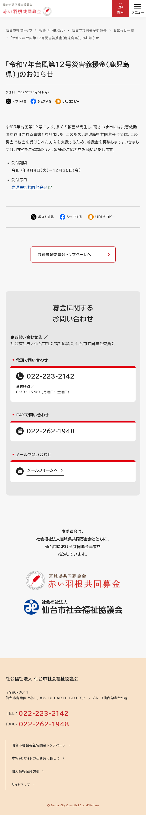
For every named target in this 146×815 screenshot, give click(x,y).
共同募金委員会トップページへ (64, 254)
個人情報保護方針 (26, 771)
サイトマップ (21, 784)
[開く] (137, 8)
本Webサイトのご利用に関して (36, 758)
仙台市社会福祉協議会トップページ (39, 745)
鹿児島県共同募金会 (29, 187)
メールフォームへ (42, 470)
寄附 (120, 12)
